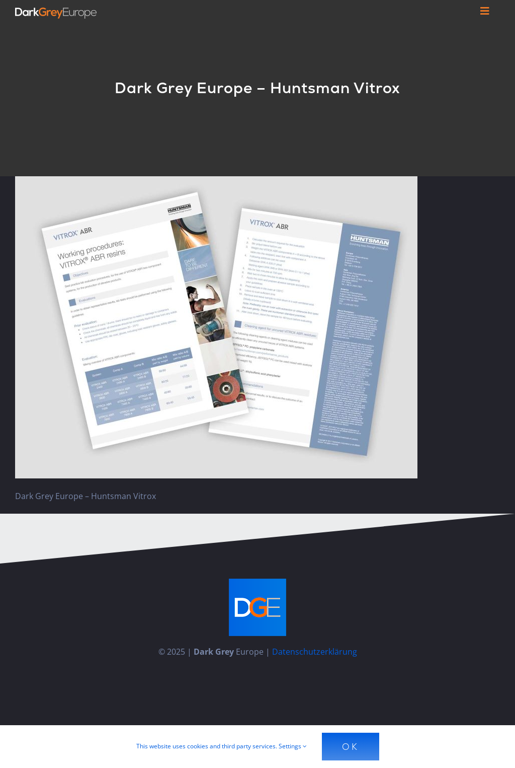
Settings (293, 746)
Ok (350, 746)
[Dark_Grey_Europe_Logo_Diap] (56, 11)
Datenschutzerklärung (314, 651)
